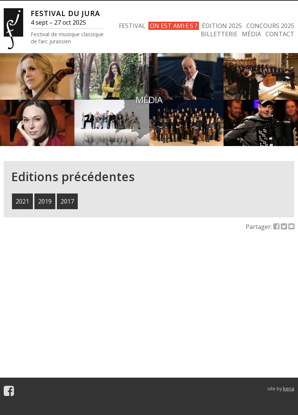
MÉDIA (251, 34)
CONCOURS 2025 (270, 26)
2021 (22, 201)
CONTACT (279, 34)
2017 (67, 201)
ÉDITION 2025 (222, 26)
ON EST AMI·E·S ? (173, 26)
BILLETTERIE (219, 34)
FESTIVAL (132, 26)
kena (288, 388)
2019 (45, 201)
